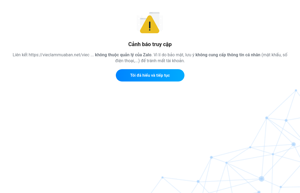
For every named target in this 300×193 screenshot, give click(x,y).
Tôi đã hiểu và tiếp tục (150, 75)
